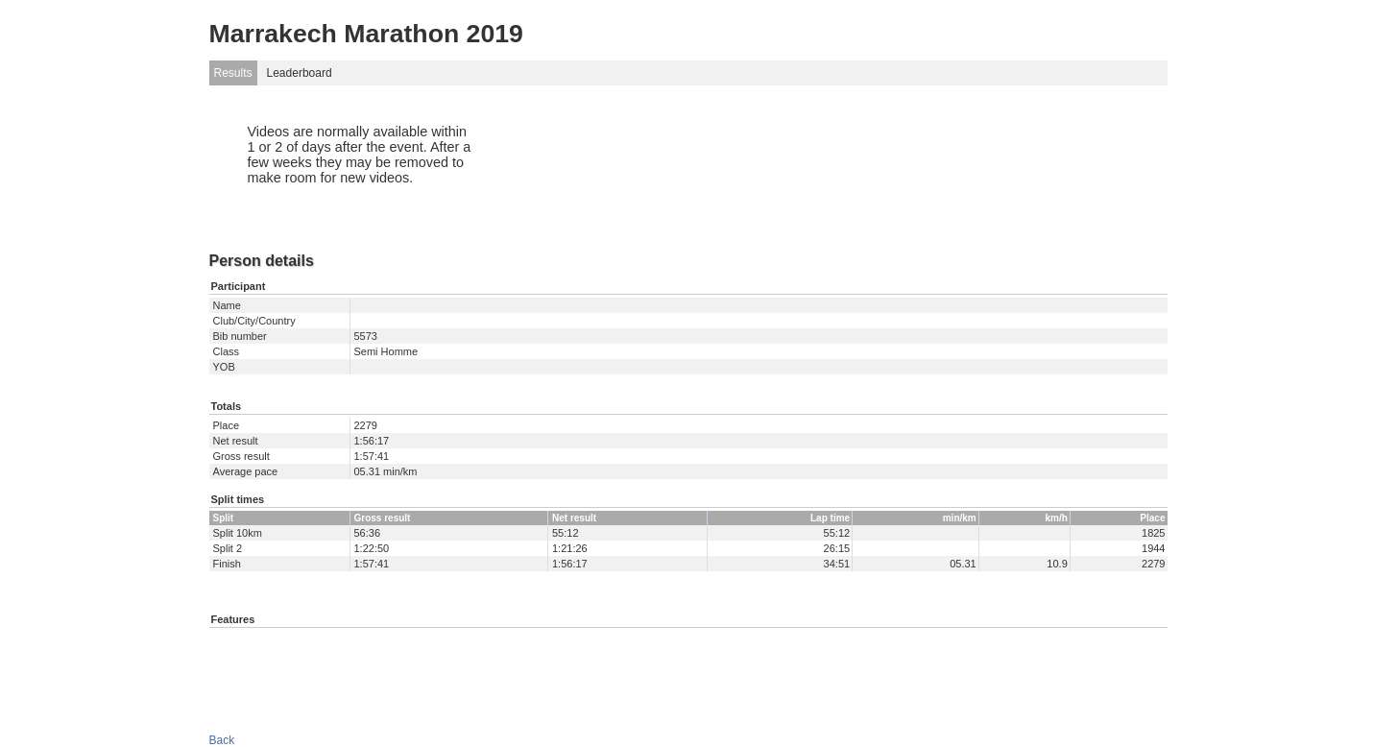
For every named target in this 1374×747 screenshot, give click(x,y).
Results (233, 73)
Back (222, 740)
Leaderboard (299, 73)
